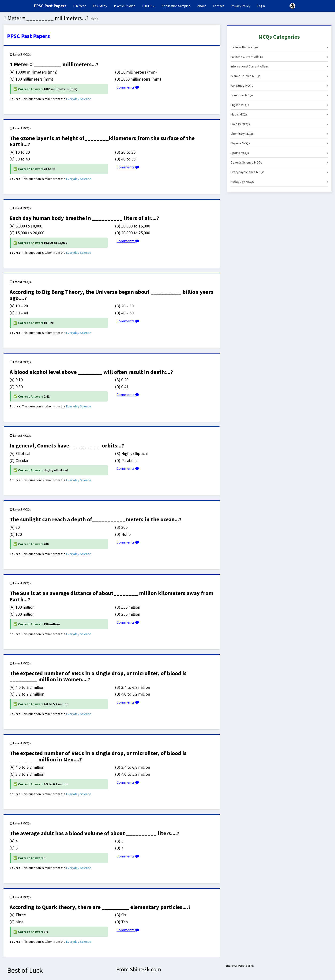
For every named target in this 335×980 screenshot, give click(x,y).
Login (261, 6)
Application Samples (176, 6)
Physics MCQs (279, 143)
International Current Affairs (279, 66)
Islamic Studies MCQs (279, 76)
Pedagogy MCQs (279, 181)
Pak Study (100, 6)
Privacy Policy (240, 6)
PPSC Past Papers (28, 36)
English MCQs (279, 104)
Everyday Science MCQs (279, 172)
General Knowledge (279, 47)
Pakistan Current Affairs (279, 56)
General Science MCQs (279, 162)
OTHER (148, 6)
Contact (218, 6)
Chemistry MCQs (279, 133)
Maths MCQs (279, 114)
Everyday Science (78, 99)
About (201, 6)
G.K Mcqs (81, 5)
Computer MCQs (279, 95)
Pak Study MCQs (279, 85)
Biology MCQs (279, 124)
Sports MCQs (279, 152)
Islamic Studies (124, 6)
